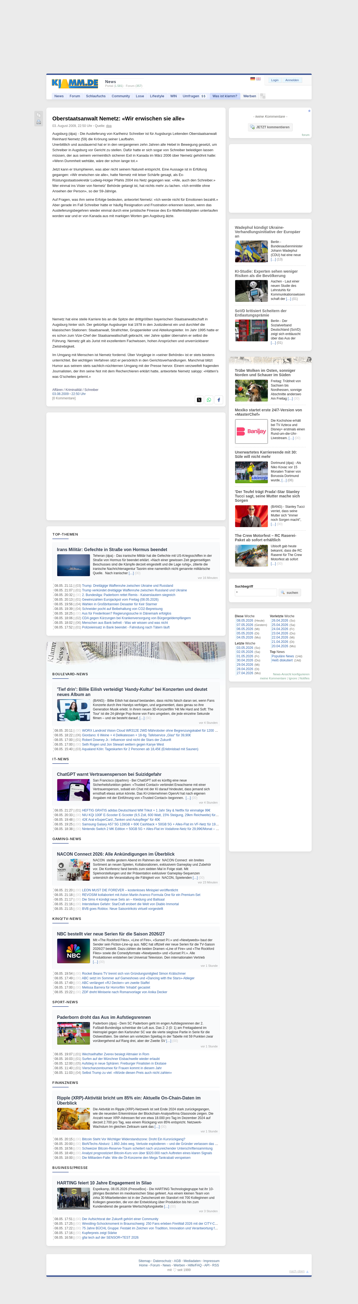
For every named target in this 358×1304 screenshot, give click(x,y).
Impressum (211, 1261)
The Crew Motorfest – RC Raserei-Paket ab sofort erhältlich (265, 537)
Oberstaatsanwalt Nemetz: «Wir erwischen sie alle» (118, 118)
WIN (173, 96)
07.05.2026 (245, 625)
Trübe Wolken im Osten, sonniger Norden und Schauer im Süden (265, 372)
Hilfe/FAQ (195, 1265)
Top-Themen (65, 534)
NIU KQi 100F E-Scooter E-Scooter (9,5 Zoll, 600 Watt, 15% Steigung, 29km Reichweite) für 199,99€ (155, 815)
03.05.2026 (245, 648)
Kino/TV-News (66, 918)
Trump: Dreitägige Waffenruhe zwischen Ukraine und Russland (127, 586)
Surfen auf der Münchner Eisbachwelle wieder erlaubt (121, 1059)
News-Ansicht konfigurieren (291, 674)
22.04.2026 (280, 637)
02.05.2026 (245, 652)
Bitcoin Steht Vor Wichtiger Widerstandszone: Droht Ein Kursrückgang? (133, 1139)
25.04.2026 (280, 625)
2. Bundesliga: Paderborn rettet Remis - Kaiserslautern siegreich (128, 595)
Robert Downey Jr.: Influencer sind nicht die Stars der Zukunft (126, 740)
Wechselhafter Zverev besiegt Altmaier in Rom (115, 1054)
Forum (75, 96)
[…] (131, 573)
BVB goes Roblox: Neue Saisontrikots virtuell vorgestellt (122, 909)
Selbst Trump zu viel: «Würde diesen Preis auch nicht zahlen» (127, 1073)
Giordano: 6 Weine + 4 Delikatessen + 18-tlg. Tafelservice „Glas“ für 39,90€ (136, 735)
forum (306, 134)
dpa (109, 126)
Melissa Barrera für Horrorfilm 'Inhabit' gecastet (116, 987)
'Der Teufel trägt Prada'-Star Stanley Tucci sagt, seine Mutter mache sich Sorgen (267, 496)
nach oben (297, 1271)
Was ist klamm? (225, 96)
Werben (249, 96)
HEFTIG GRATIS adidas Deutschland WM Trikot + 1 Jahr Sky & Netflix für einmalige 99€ (146, 810)
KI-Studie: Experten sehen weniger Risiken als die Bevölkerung (266, 273)
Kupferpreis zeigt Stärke (99, 1233)
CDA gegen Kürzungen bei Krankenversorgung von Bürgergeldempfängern (136, 618)
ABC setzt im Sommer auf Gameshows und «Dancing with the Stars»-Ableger (138, 978)
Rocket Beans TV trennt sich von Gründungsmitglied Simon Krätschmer (134, 973)
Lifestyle (157, 96)
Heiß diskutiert (282, 660)
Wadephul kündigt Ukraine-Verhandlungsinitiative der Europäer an (267, 231)
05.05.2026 (245, 633)
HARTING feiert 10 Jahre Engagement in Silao (104, 1183)
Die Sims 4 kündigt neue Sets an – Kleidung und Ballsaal (123, 899)
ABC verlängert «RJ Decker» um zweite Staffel (116, 983)
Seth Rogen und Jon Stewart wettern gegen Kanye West (123, 744)
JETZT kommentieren (269, 127)
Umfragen (195, 96)
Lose (140, 96)
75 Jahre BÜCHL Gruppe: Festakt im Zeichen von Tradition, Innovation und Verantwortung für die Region (158, 1228)
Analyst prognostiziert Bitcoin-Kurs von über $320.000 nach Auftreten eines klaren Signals (147, 1153)
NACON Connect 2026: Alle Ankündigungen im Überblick (116, 854)
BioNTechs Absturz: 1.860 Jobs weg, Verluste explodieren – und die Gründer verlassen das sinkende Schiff (159, 1144)
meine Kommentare (273, 678)
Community (121, 96)
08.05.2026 (245, 620)
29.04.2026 (245, 665)
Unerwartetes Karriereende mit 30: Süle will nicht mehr (266, 454)
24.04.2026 (280, 629)
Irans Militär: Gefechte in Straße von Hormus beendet (112, 549)
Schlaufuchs (96, 96)
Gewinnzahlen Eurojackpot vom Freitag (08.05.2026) (120, 599)
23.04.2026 (280, 633)
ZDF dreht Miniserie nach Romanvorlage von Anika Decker (124, 992)
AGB (177, 1261)
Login (275, 80)
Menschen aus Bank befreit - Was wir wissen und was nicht (125, 623)
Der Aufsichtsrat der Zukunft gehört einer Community (120, 1219)
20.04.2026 (280, 646)
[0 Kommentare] (63, 398)
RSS (215, 1265)
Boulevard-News (70, 674)
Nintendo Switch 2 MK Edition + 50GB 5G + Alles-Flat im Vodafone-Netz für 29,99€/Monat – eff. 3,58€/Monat (160, 829)
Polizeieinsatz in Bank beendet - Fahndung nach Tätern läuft (125, 627)
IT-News (60, 759)
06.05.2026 (245, 629)
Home (143, 1265)
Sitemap (144, 1261)
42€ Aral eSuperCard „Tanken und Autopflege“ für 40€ (121, 820)
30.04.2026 (245, 660)
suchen (289, 592)
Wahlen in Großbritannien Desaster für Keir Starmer (119, 604)
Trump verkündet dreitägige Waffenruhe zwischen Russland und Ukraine (134, 590)
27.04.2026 (245, 673)
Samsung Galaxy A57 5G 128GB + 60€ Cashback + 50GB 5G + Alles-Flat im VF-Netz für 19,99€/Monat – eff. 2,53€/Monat (170, 824)
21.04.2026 (280, 642)
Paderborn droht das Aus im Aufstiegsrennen (104, 1017)
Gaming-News (66, 839)
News (59, 96)
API (207, 1265)
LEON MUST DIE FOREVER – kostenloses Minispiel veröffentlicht (130, 890)
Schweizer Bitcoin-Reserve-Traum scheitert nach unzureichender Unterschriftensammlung (147, 1148)
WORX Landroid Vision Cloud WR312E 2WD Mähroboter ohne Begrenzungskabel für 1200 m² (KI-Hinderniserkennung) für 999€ (175, 730)
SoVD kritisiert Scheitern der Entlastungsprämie (261, 313)
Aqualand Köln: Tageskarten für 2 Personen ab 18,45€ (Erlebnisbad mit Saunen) (140, 749)
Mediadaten (192, 1261)
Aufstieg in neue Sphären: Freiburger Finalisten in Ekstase (124, 1063)
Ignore (293, 678)
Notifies (304, 678)
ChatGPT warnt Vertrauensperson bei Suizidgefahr (109, 774)
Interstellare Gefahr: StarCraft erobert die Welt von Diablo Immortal (130, 904)
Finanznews (65, 1082)
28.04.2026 (245, 669)
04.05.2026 (245, 637)
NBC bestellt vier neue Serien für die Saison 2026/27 (111, 934)
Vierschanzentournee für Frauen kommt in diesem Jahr (122, 1068)
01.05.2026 (245, 656)
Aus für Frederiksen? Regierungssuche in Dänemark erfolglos (126, 613)
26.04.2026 (280, 620)
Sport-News (65, 1002)
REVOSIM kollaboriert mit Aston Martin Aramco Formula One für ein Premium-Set (141, 895)
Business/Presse (70, 1167)
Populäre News (283, 656)
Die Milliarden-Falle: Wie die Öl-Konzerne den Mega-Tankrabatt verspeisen (136, 1158)
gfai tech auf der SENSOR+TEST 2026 (110, 1237)
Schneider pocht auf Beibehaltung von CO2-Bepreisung (122, 609)
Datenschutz (162, 1261)
